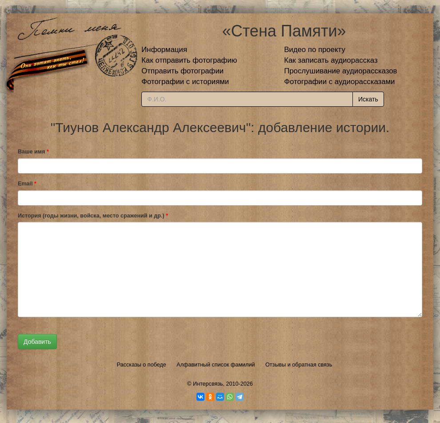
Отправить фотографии (182, 71)
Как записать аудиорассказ (331, 60)
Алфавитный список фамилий (215, 365)
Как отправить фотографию (189, 60)
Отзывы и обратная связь (298, 365)
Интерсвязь (208, 384)
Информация (164, 49)
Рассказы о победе (141, 365)
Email (27, 184)
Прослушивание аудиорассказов (340, 71)
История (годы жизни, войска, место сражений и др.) (93, 216)
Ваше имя (33, 152)
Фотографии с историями (185, 81)
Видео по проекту (314, 49)
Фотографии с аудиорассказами (339, 81)
